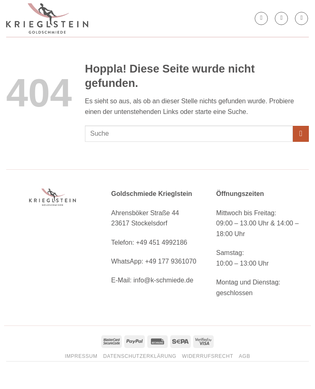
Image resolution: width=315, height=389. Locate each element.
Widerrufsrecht (207, 356)
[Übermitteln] (301, 134)
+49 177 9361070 (170, 261)
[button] (281, 18)
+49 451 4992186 (161, 242)
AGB (244, 356)
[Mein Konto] (261, 18)
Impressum (81, 356)
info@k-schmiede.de (163, 280)
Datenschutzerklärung (139, 356)
